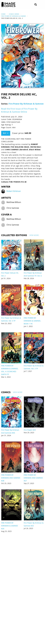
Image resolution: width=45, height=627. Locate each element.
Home (3, 14)
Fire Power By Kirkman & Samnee (13, 16)
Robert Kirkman (13, 191)
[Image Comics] (8, 4)
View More (34, 235)
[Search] (35, 4)
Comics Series (14, 14)
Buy (5, 133)
